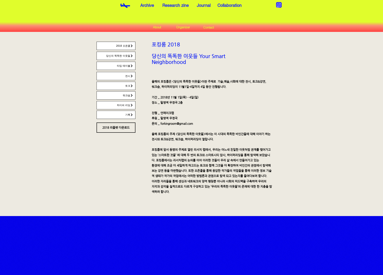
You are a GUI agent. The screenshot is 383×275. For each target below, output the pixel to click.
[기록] (116, 115)
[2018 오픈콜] (116, 46)
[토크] (116, 86)
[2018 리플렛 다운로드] (116, 127)
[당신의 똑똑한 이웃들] (116, 56)
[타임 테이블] (116, 66)
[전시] (116, 76)
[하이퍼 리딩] (116, 105)
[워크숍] (116, 95)
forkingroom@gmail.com (176, 123)
